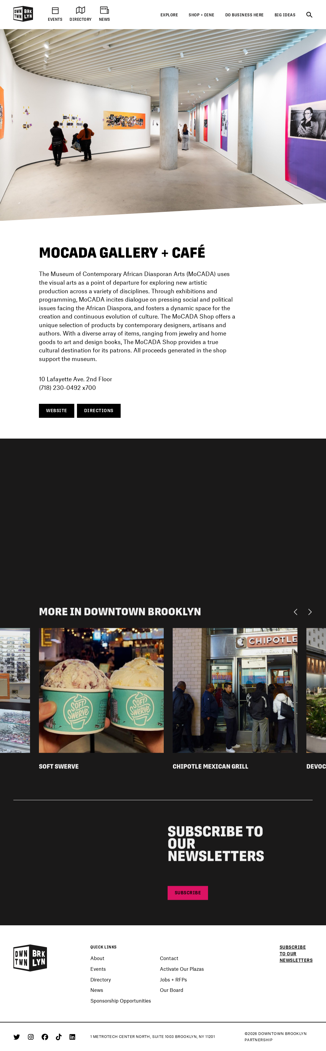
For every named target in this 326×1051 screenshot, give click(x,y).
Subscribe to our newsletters (296, 954)
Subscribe (188, 894)
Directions (99, 410)
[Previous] (297, 613)
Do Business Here (244, 15)
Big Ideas (285, 15)
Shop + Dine (202, 15)
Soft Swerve (59, 768)
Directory (100, 979)
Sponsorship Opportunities (120, 1000)
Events (98, 969)
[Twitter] (17, 1037)
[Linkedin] (72, 1037)
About (97, 958)
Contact (169, 958)
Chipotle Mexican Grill (210, 768)
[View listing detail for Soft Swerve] (101, 691)
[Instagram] (32, 1037)
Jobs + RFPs (173, 979)
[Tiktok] (60, 1037)
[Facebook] (46, 1037)
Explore (169, 15)
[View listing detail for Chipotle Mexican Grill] (235, 691)
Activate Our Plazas (182, 969)
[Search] (309, 15)
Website (56, 410)
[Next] (310, 613)
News (96, 990)
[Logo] (23, 20)
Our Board (171, 990)
